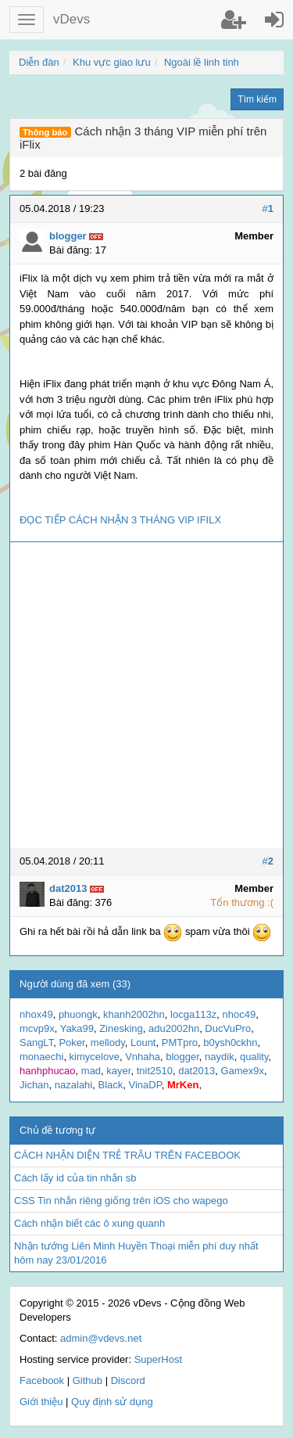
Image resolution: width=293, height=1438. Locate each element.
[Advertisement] (146, 695)
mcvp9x (37, 1028)
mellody (108, 1042)
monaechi (41, 1056)
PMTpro (180, 1042)
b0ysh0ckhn (230, 1042)
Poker (71, 1042)
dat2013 (196, 1071)
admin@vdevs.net (100, 1338)
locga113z (193, 1014)
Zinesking (121, 1028)
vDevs (71, 19)
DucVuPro (228, 1028)
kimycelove (95, 1056)
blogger (182, 1056)
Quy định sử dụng (112, 1401)
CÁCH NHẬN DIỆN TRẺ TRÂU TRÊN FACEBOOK (127, 1155)
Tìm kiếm (257, 99)
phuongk (78, 1014)
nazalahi (73, 1085)
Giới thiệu (41, 1401)
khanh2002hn (134, 1014)
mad (91, 1071)
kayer (118, 1071)
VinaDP (145, 1085)
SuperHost (158, 1359)
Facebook (42, 1380)
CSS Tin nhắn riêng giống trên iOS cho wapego (121, 1200)
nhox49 (36, 1014)
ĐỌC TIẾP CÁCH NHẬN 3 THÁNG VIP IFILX (120, 520)
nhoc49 (239, 1014)
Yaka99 (77, 1028)
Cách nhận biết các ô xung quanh (89, 1223)
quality (254, 1056)
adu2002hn (173, 1028)
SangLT (36, 1042)
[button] (26, 19)
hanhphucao (48, 1071)
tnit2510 (155, 1071)
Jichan (34, 1085)
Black (110, 1085)
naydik (219, 1056)
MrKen (182, 1085)
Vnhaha (142, 1056)
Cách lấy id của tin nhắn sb (75, 1178)
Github (87, 1380)
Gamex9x (242, 1071)
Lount (143, 1042)
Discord (128, 1380)
